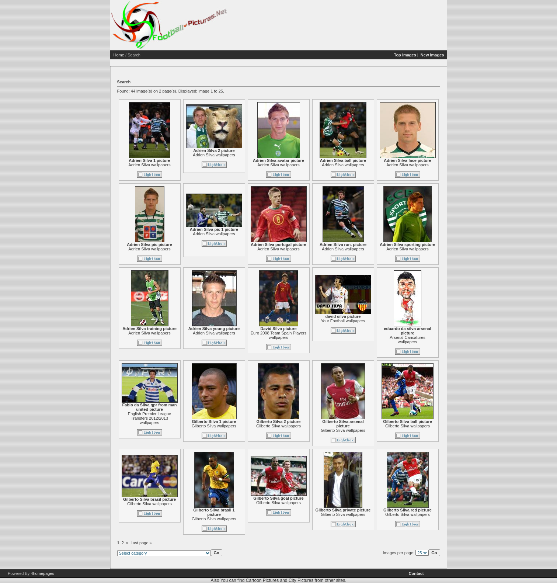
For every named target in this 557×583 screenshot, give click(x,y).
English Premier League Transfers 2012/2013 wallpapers (149, 418)
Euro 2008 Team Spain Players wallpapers (278, 335)
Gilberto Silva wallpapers (214, 426)
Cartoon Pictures (262, 580)
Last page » (141, 543)
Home (119, 55)
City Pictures (301, 580)
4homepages (42, 573)
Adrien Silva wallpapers (149, 165)
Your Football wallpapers (343, 321)
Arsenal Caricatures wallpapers (407, 339)
